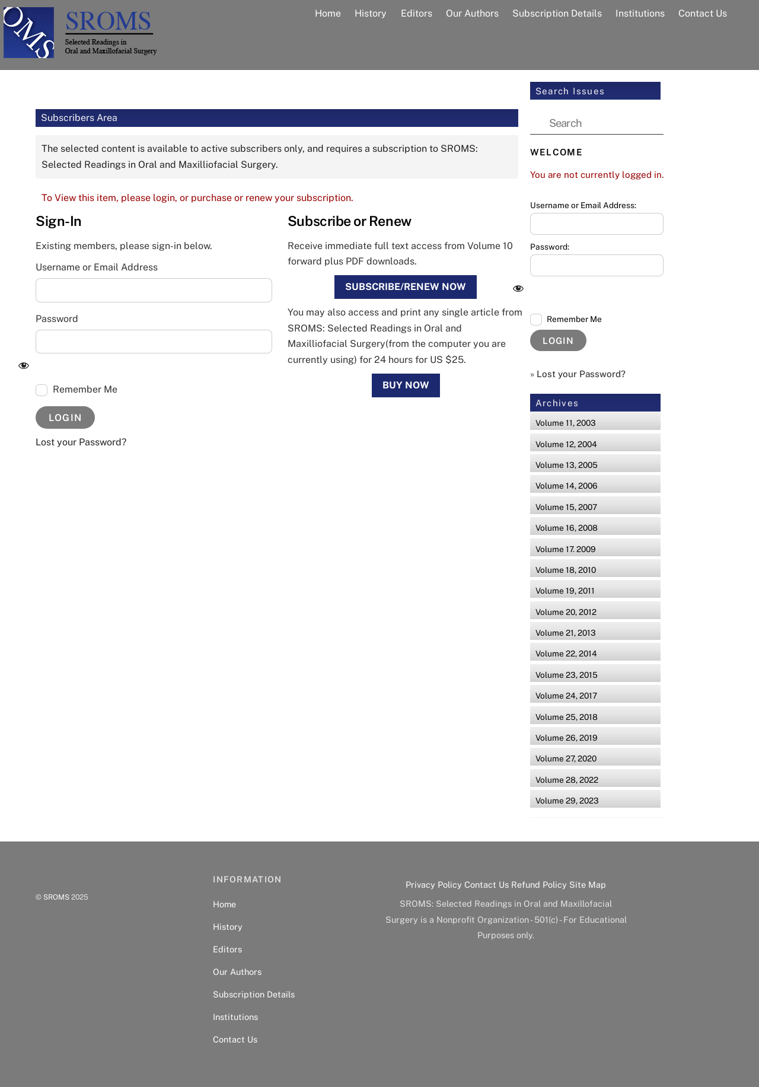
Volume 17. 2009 (565, 549)
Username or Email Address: (583, 205)
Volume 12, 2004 (566, 444)
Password (57, 318)
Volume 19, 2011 (565, 590)
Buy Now (405, 385)
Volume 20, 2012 (566, 612)
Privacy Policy (434, 884)
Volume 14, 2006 (566, 485)
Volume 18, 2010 (565, 570)
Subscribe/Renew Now (405, 286)
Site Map (587, 884)
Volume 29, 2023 (567, 800)
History (371, 13)
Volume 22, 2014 (566, 653)
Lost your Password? (81, 442)
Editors (416, 13)
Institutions (640, 13)
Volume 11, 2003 (565, 423)
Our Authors (472, 13)
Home (328, 13)
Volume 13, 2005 (566, 465)
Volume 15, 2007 (566, 507)
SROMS (56, 896)
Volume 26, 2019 (566, 737)
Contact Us (702, 13)
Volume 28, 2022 (566, 780)
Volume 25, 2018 (566, 717)
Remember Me (76, 390)
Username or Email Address (97, 267)
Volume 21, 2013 (565, 632)
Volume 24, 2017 (566, 695)
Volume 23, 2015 (566, 675)
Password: (549, 246)
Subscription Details (557, 13)
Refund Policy (539, 884)
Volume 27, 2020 (566, 758)
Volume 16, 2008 (566, 528)
